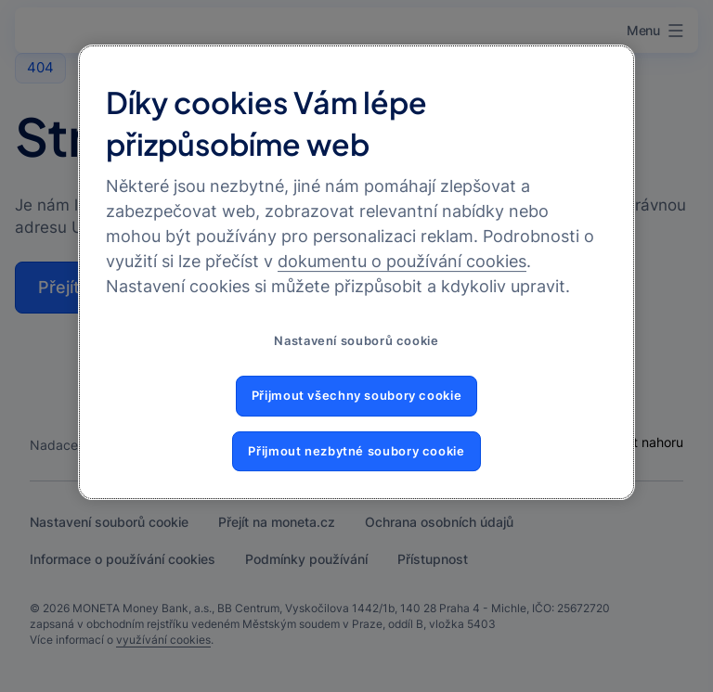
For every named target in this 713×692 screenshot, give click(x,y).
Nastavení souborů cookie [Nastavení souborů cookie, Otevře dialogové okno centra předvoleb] (356, 342)
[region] (356, 272)
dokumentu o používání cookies (402, 262)
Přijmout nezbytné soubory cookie (356, 451)
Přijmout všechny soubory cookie (357, 396)
